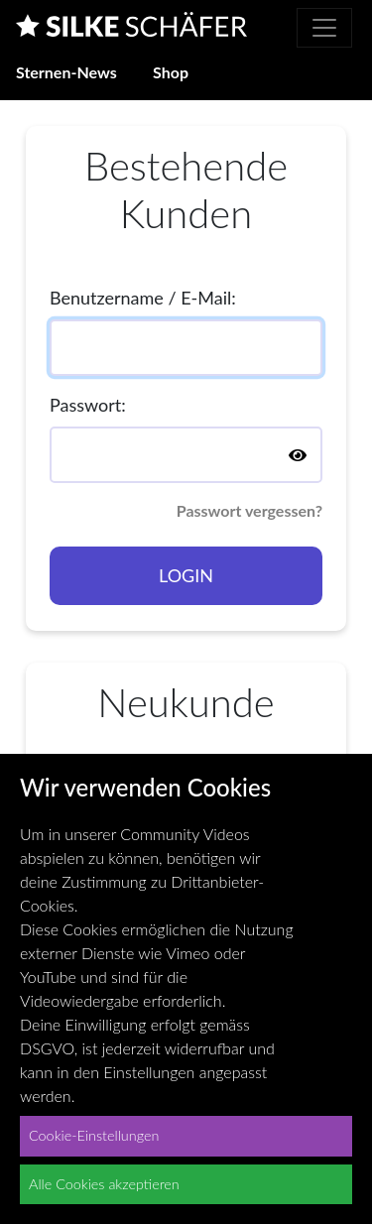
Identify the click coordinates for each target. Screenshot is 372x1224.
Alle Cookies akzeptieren (104, 1183)
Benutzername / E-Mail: (143, 297)
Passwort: (88, 405)
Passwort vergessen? (249, 510)
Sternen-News (66, 71)
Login (186, 575)
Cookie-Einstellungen (94, 1135)
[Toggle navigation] (324, 28)
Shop (170, 71)
